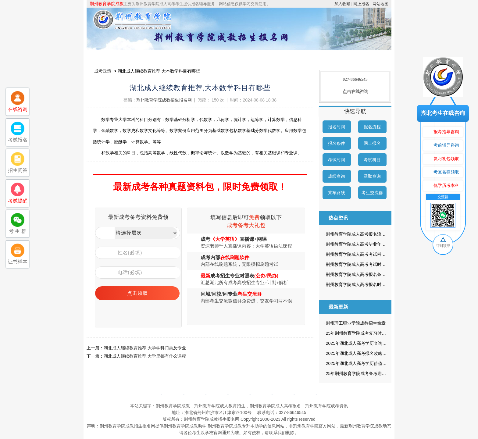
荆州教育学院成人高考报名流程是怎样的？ (366, 234)
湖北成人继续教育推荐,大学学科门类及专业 (145, 347)
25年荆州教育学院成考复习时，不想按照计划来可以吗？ (379, 333)
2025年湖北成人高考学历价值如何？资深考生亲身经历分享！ (384, 363)
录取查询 (372, 176)
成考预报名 (361, 56)
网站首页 (116, 56)
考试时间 (336, 159)
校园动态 (292, 56)
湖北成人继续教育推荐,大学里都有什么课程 (145, 356)
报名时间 (336, 126)
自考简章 (217, 393)
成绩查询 (336, 176)
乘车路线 (336, 192)
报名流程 (372, 126)
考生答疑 (327, 56)
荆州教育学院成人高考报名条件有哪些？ (364, 274)
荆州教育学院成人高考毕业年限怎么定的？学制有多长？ (379, 244)
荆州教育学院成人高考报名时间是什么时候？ (368, 284)
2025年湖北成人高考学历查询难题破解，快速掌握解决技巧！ (384, 343)
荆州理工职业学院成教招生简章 (356, 323)
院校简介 (151, 56)
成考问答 (260, 393)
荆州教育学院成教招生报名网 (164, 100)
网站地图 (380, 4)
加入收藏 (342, 4)
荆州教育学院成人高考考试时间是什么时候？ (368, 264)
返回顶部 (327, 393)
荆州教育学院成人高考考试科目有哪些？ (364, 254)
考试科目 (372, 159)
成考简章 (186, 56)
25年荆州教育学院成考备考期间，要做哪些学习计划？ (377, 373)
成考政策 (257, 56)
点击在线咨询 (355, 91)
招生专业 (221, 56)
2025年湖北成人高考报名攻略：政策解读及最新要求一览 (379, 353)
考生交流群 (372, 192)
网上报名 (361, 4)
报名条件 (336, 143)
